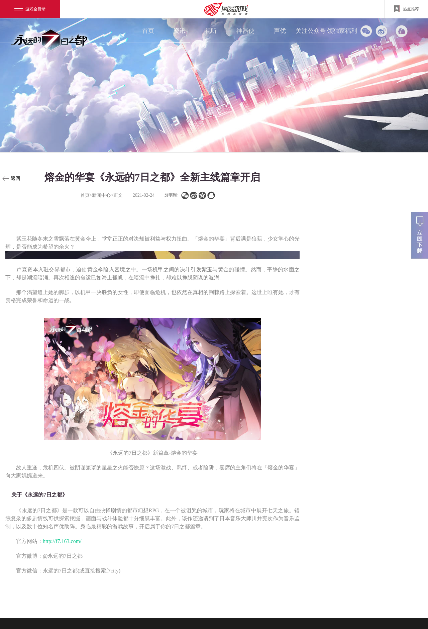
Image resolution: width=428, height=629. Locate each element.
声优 (280, 30)
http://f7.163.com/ (62, 541)
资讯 (180, 30)
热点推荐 (406, 8)
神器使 (245, 30)
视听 (211, 30)
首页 (148, 30)
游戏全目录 (29, 9)
